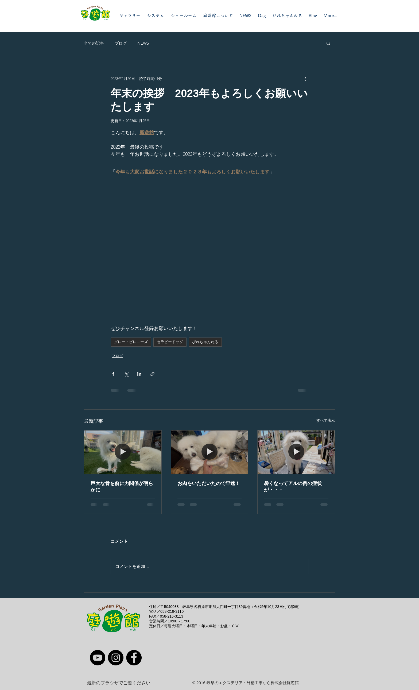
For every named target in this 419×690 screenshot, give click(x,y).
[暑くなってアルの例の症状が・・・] (296, 452)
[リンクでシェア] (152, 374)
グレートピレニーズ (131, 341)
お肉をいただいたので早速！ (208, 483)
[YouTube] (97, 657)
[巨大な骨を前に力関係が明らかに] (122, 452)
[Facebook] (134, 657)
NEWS (143, 43)
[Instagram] (115, 657)
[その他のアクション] (305, 78)
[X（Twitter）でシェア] (126, 374)
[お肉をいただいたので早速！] (209, 452)
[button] (328, 43)
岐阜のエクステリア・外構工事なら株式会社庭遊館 (253, 682)
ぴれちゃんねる (205, 341)
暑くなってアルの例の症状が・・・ (293, 487)
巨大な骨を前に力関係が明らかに (122, 487)
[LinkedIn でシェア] (139, 374)
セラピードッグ (170, 341)
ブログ (121, 43)
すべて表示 (325, 420)
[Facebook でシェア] (113, 374)
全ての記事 (94, 43)
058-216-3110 (172, 611)
